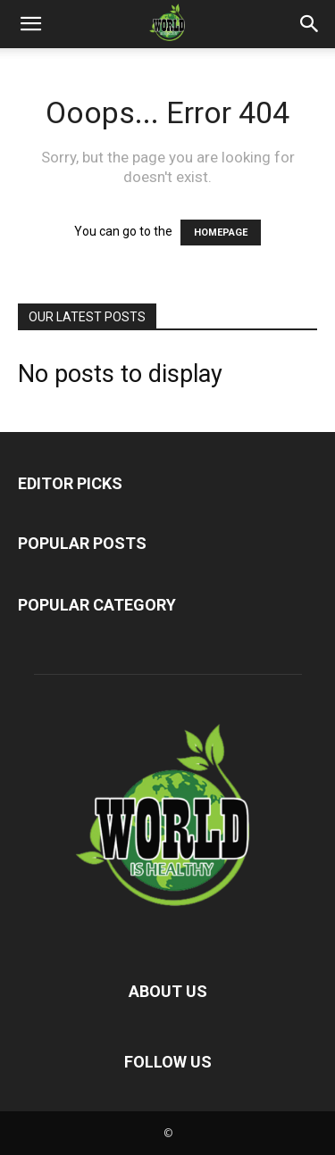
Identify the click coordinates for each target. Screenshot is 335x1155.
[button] (30, 24)
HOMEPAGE (220, 232)
